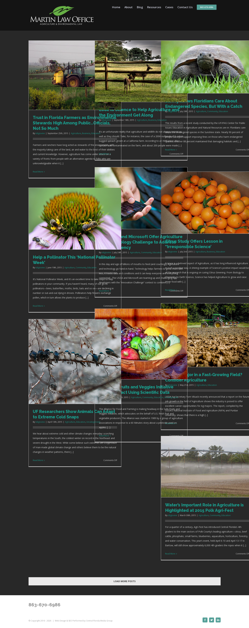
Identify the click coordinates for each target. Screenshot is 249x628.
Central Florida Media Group (99, 620)
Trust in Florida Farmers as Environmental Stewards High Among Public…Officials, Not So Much (74, 123)
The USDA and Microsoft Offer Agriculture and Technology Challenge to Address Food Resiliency (141, 242)
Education (223, 111)
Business (86, 133)
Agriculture (76, 133)
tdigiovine (40, 133)
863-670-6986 (44, 605)
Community (212, 111)
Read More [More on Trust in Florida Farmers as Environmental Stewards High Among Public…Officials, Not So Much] (38, 171)
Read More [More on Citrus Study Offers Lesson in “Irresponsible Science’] (170, 290)
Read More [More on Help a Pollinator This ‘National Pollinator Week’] (38, 305)
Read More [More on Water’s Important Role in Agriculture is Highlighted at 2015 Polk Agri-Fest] (170, 553)
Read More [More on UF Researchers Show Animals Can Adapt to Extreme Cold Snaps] (38, 460)
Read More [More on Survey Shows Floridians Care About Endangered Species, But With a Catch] (170, 149)
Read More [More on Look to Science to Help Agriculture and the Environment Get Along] (104, 153)
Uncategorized (171, 397)
